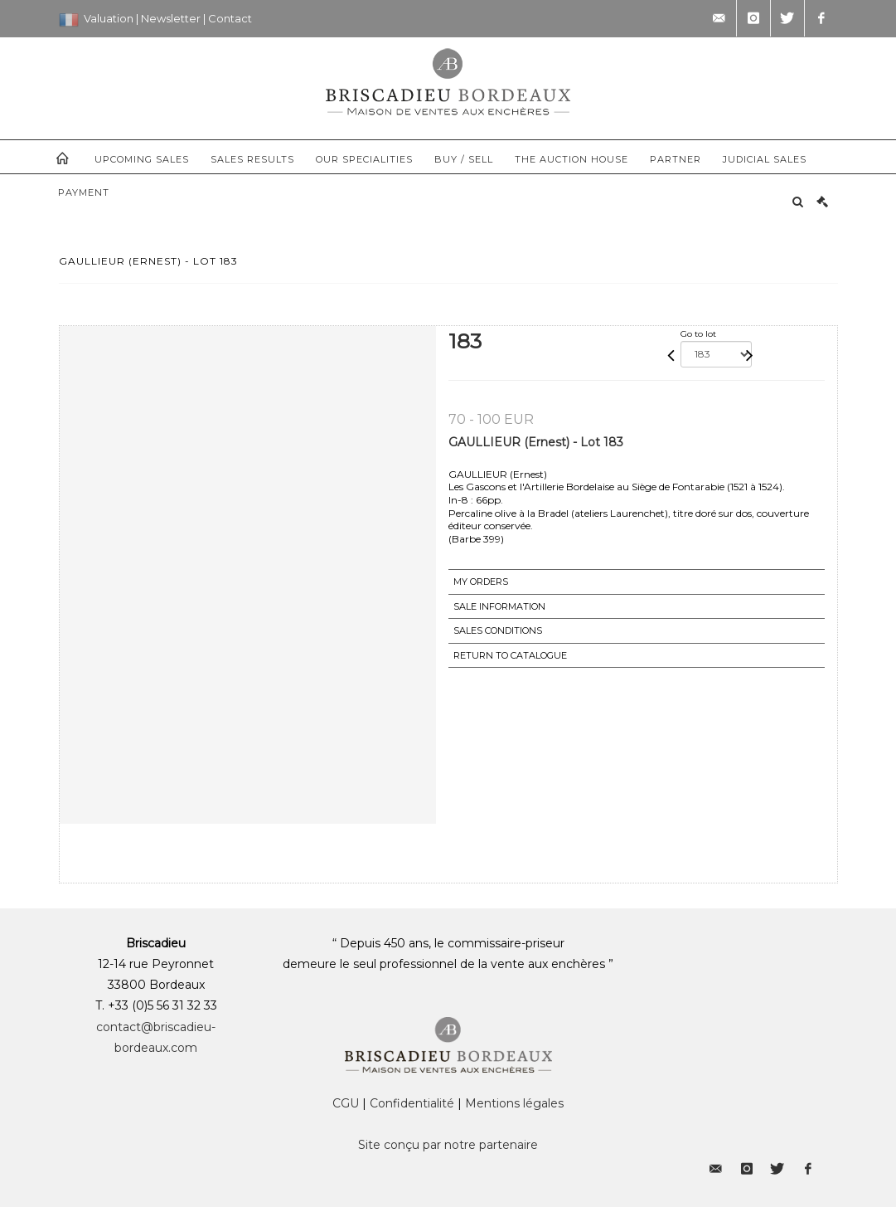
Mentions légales (514, 1103)
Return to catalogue (510, 655)
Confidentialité (412, 1103)
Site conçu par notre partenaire (448, 1144)
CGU (345, 1103)
